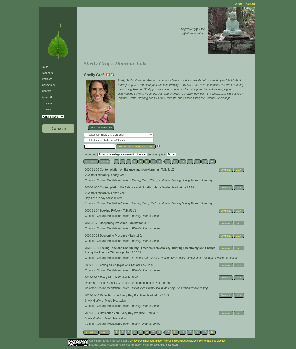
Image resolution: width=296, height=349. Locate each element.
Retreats (47, 79)
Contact (250, 4)
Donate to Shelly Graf (101, 127)
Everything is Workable (115, 277)
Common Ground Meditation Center (107, 180)
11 (175, 161)
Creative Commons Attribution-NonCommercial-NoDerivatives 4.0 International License (177, 341)
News (49, 103)
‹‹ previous (91, 161)
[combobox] (119, 135)
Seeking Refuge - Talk (114, 210)
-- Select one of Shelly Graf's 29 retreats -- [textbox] (108, 140)
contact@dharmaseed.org (164, 344)
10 (167, 161)
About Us (47, 97)
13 (190, 161)
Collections (49, 85)
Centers (46, 91)
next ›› (104, 161)
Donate (238, 4)
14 (197, 161)
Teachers (47, 73)
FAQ (48, 109)
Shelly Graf (118, 175)
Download (226, 169)
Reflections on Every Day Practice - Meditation (131, 295)
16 (212, 161)
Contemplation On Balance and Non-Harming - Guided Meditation (143, 187)
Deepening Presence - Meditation (122, 223)
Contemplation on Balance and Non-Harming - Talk (133, 169)
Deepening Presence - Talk (118, 235)
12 (182, 161)
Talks (45, 66)
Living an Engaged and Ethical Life (123, 265)
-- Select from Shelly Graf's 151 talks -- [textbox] (106, 135)
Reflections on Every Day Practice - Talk (126, 313)
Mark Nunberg (100, 175)
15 (205, 161)
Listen (239, 169)
